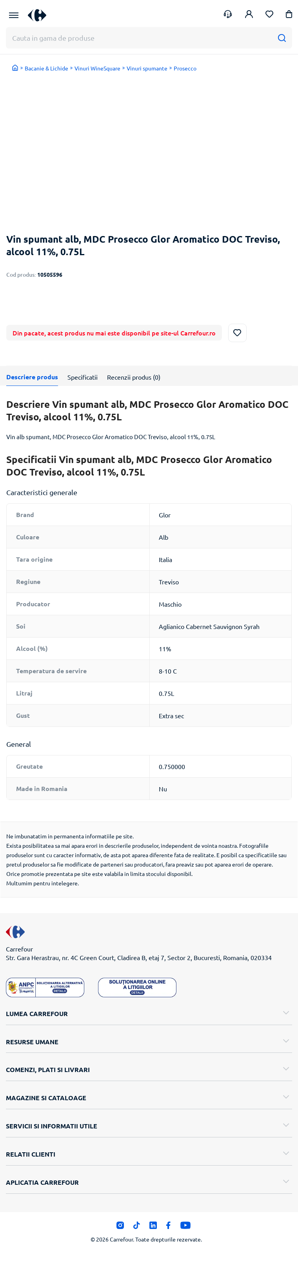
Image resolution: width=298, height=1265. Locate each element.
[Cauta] (282, 38)
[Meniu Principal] (14, 15)
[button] (289, 15)
